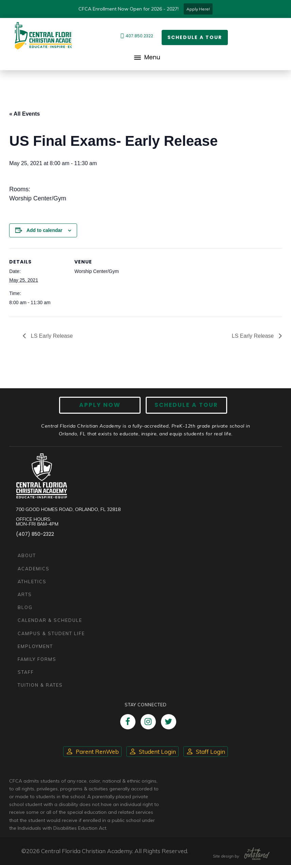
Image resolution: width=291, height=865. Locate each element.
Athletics (32, 581)
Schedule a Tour (194, 37)
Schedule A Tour (186, 405)
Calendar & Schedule (50, 620)
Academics (34, 568)
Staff (26, 672)
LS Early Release (51, 336)
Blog (25, 607)
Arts (25, 594)
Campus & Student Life (51, 633)
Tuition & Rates (40, 685)
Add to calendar (44, 230)
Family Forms (37, 659)
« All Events (24, 114)
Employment (35, 646)
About (27, 555)
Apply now (100, 405)
